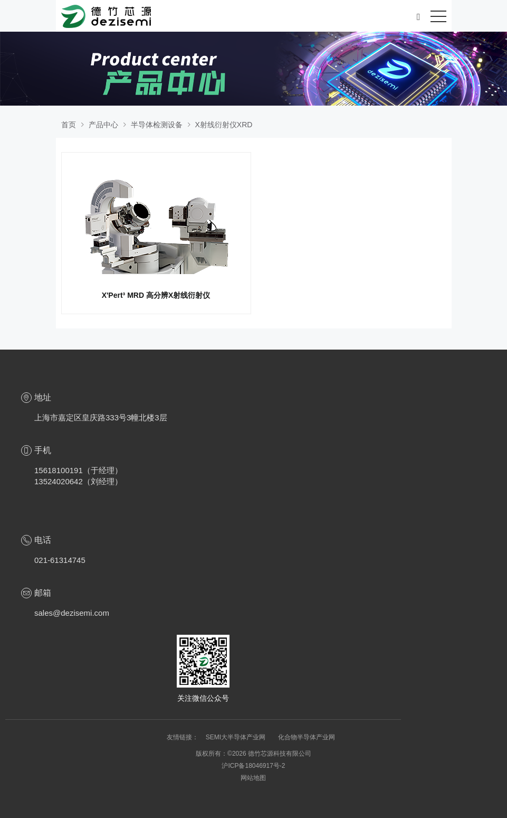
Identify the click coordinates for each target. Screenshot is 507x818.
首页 (68, 124)
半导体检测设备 (157, 124)
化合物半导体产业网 (306, 737)
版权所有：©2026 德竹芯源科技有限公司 (253, 753)
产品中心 (103, 124)
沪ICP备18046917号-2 (253, 765)
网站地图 (253, 778)
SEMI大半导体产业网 (236, 737)
